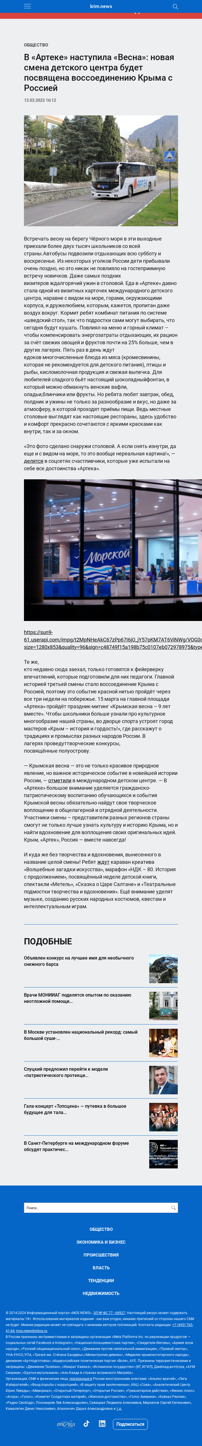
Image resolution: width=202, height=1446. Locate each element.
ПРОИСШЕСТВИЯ (101, 1255)
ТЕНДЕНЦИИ (101, 1280)
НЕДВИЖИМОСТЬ (101, 1293)
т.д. (119, 1408)
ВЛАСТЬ (101, 1268)
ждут (103, 861)
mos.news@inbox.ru (31, 1330)
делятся (33, 460)
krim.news (101, 6)
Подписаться (130, 1424)
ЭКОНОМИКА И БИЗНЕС (101, 1242)
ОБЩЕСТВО (36, 45)
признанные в (80, 1378)
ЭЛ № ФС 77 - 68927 (109, 1312)
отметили (59, 780)
